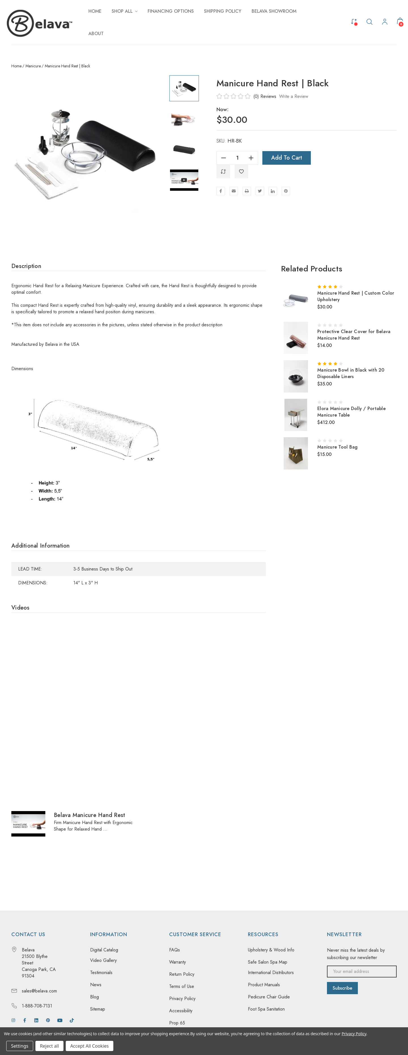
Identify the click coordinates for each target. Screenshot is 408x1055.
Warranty (177, 962)
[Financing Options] (171, 11)
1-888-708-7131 (37, 1006)
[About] (96, 33)
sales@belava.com (39, 991)
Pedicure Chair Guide (269, 997)
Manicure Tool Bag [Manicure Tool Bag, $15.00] (337, 447)
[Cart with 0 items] (400, 21)
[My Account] (384, 22)
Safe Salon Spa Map (267, 962)
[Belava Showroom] (274, 11)
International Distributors (271, 972)
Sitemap (97, 1009)
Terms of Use (181, 986)
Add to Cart (286, 158)
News (95, 984)
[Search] (369, 21)
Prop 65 (177, 1023)
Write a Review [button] (293, 96)
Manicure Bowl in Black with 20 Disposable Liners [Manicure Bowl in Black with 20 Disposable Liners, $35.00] (350, 373)
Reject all (49, 1046)
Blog (94, 997)
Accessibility (180, 1010)
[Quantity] (237, 158)
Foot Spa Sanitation (266, 1009)
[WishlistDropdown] (241, 171)
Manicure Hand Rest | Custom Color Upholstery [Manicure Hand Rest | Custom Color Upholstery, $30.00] (355, 296)
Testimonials (101, 972)
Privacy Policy (182, 998)
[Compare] (354, 21)
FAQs (174, 950)
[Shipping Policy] (222, 11)
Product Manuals (264, 984)
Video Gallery (103, 960)
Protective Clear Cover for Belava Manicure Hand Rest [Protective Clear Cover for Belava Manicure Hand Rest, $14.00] (353, 334)
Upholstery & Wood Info (271, 950)
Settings (19, 1046)
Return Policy (181, 974)
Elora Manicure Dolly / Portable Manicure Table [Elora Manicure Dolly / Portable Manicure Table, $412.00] (351, 411)
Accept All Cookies (89, 1046)
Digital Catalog (104, 950)
